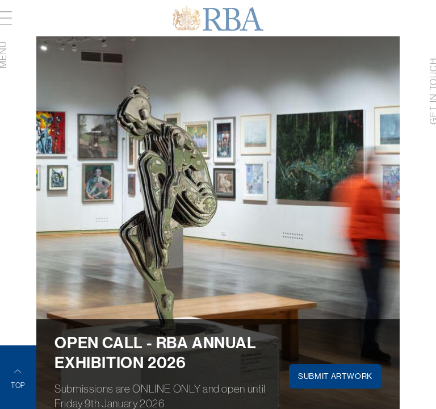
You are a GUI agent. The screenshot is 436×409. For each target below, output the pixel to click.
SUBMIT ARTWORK (335, 376)
